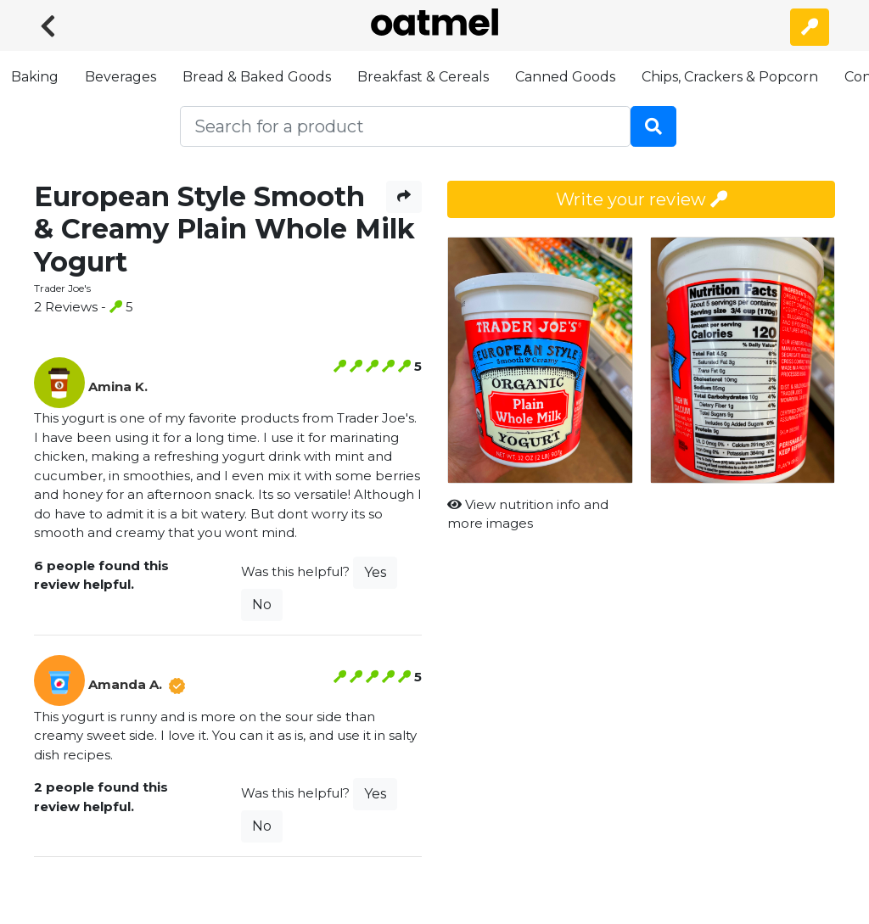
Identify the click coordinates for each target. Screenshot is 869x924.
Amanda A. (125, 684)
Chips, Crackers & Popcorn (730, 77)
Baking (35, 77)
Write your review (641, 199)
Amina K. (118, 386)
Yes (375, 572)
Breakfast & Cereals (423, 77)
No (262, 604)
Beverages (120, 77)
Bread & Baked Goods (256, 77)
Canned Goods (565, 77)
